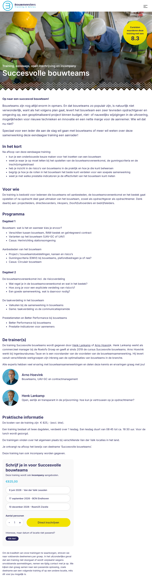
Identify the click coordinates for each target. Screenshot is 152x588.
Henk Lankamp (81, 345)
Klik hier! (12, 538)
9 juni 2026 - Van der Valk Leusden (28, 490)
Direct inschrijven (48, 522)
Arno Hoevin (102, 345)
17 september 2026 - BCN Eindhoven (29, 498)
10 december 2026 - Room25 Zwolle (28, 506)
